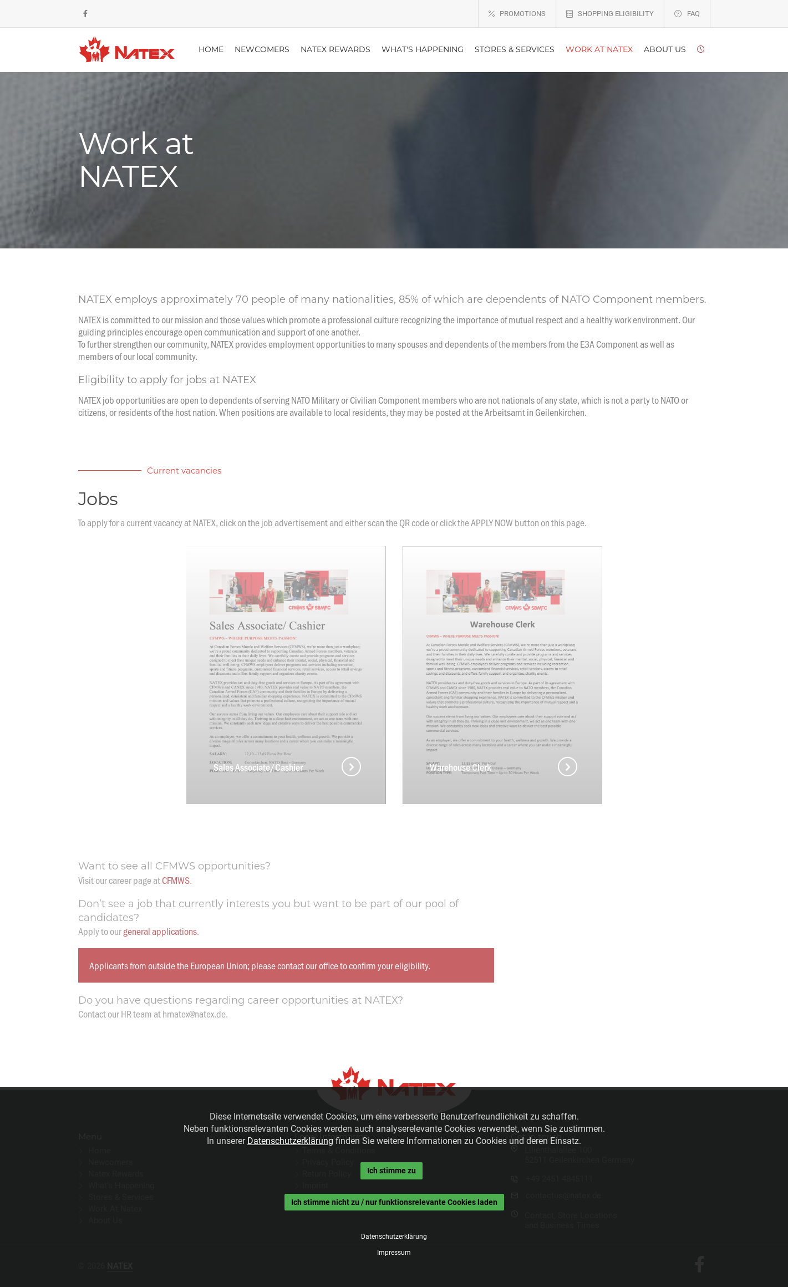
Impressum (394, 1253)
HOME (211, 49)
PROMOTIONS (523, 13)
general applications (160, 931)
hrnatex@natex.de (194, 1013)
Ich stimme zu (391, 1170)
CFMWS (176, 880)
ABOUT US (665, 49)
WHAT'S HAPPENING (423, 49)
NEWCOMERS (262, 49)
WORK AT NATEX (599, 49)
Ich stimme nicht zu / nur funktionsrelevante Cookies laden (394, 1202)
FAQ (693, 13)
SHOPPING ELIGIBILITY (616, 13)
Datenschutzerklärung (290, 1141)
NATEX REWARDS (335, 49)
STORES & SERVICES (515, 49)
